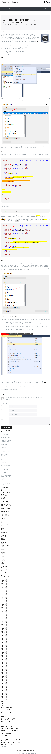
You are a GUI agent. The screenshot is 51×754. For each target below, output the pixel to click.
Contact (10, 8)
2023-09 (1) (4, 594)
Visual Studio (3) (5, 566)
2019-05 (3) (4, 634)
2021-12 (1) (4, 610)
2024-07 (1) (4, 586)
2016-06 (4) (4, 680)
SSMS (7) (3, 556)
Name (2, 405)
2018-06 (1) (4, 648)
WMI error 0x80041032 (7, 734)
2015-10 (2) (4, 692)
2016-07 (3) (4, 679)
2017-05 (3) (4, 665)
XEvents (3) (4, 572)
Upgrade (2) (4, 563)
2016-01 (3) (4, 687)
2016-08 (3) (4, 677)
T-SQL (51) (3, 562)
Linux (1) (3, 518)
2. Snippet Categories (14, 333)
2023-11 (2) (4, 593)
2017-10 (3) (4, 658)
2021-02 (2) (4, 614)
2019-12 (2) (4, 628)
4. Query (30, 333)
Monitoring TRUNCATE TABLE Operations (6, 710)
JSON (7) (3, 517)
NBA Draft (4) (4, 527)
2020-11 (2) (4, 617)
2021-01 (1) (4, 615)
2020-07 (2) (4, 620)
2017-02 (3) (4, 669)
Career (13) (4, 500)
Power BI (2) (4, 532)
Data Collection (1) (5, 504)
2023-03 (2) (4, 601)
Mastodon (9, 486)
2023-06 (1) (4, 597)
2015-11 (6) (4, 690)
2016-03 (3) (4, 685)
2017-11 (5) (4, 656)
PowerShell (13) (5, 534)
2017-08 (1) (4, 661)
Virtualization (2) (5, 565)
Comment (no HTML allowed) (4, 419)
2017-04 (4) (4, 666)
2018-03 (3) (4, 652)
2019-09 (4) (4, 631)
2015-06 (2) (4, 697)
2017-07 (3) (4, 662)
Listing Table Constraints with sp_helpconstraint (10, 728)
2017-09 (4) (4, 659)
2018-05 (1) (4, 649)
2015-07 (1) (4, 696)
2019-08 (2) (4, 632)
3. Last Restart (24, 333)
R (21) (2, 538)
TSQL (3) (3, 560)
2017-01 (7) (4, 670)
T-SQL (35, 24)
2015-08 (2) (4, 694)
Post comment (6, 427)
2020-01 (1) (4, 627)
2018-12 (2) (4, 641)
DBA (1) (3, 510)
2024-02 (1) (4, 590)
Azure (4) (3, 494)
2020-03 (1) (4, 624)
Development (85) (5, 511)
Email (2, 409)
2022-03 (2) (4, 608)
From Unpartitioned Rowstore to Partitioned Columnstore (8, 720)
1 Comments (11, 24)
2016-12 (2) (4, 672)
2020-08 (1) (4, 618)
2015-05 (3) (4, 699)
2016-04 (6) (4, 683)
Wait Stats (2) (4, 567)
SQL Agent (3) (4, 543)
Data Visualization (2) (6, 505)
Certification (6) (5, 501)
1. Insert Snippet (5, 333)
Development (22, 24)
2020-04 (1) (4, 622)
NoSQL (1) (3, 528)
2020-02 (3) (4, 625)
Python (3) (3, 536)
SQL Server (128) (5, 545)
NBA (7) (3, 525)
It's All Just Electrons (11, 2)
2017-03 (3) (4, 668)
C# (8, 454)
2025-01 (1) (4, 584)
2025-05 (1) (4, 583)
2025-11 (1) (4, 580)
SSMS (32, 24)
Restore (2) (3, 539)
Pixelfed (6, 487)
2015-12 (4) (4, 689)
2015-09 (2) (4, 693)
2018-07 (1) (4, 646)
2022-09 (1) (4, 605)
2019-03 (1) (4, 637)
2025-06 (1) (4, 581)
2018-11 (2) (4, 642)
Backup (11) (4, 495)
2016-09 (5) (4, 676)
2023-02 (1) (4, 603)
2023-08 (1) (4, 596)
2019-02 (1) (4, 638)
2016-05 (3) (4, 682)
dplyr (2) (3, 512)
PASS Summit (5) (5, 531)
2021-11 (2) (4, 611)
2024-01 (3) (4, 591)
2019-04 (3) (4, 635)
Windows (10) (4, 569)
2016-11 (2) (4, 673)
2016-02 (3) (4, 686)
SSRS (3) (3, 558)
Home (3, 8)
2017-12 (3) (4, 655)
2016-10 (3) (4, 675)
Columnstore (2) (5, 503)
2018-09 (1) (4, 645)
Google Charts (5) (5, 515)
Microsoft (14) (4, 524)
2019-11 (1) (4, 629)
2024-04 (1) (4, 589)
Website (3, 414)
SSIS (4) (3, 555)
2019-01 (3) (4, 639)
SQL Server (28, 24)
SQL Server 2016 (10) (6, 546)
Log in (45, 8)
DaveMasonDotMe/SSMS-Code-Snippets (10, 388)
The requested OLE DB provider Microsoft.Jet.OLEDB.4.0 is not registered (12, 741)
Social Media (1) (5, 542)
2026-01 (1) (4, 579)
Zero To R (9, 483)
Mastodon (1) (4, 522)
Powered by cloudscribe (28, 750)
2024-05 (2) (4, 587)
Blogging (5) (4, 498)
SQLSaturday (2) (5, 552)
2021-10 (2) (4, 613)
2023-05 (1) (4, 598)
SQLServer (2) (4, 553)
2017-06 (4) (4, 663)
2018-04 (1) (4, 651)
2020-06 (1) (4, 621)
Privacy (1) (3, 535)
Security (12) (4, 541)
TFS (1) (3, 559)
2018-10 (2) (4, 644)
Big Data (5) (4, 497)
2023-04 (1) (4, 600)
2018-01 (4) (4, 653)
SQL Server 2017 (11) (6, 548)
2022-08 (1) (4, 607)
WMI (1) (3, 570)
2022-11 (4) (4, 604)
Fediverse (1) (4, 514)
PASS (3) (3, 529)
